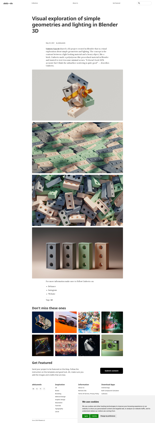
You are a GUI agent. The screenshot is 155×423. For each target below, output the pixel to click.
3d (51, 300)
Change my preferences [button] (107, 416)
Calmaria (104, 394)
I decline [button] (94, 416)
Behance (52, 286)
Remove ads (82, 391)
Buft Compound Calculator (110, 391)
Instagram (52, 290)
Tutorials (58, 406)
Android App (105, 388)
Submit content (112, 371)
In (37, 388)
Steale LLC (42, 420)
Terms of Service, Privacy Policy (88, 394)
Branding (58, 394)
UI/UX (57, 412)
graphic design (60, 400)
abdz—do (8, 3)
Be (33, 388)
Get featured (117, 3)
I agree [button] (86, 416)
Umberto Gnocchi (52, 49)
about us (81, 388)
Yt (40, 388)
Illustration (58, 403)
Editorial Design (60, 397)
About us (76, 3)
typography (59, 409)
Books (57, 391)
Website (51, 294)
